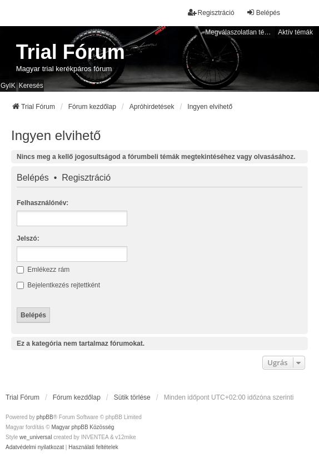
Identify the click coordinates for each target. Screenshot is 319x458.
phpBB (45, 417)
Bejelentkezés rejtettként (58, 285)
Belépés (33, 177)
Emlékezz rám (43, 269)
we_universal (35, 437)
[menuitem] (35, 447)
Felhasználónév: (42, 203)
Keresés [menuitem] (31, 85)
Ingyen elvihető (56, 135)
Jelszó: (28, 238)
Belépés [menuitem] (263, 12)
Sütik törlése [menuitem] (132, 397)
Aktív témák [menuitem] (295, 32)
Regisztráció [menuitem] (211, 12)
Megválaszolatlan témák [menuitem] (240, 32)
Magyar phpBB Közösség (82, 427)
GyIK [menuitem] (8, 85)
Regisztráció (86, 177)
